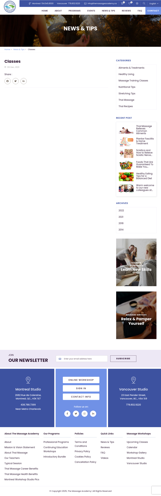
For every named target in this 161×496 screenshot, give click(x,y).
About (58, 10)
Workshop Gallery (137, 452)
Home (45, 10)
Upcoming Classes (137, 442)
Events (91, 10)
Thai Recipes (126, 106)
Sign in (81, 388)
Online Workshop (81, 380)
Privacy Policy (82, 451)
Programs (75, 10)
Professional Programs (56, 442)
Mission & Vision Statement (20, 447)
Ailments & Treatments (131, 67)
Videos (104, 458)
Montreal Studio (135, 458)
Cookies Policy (83, 456)
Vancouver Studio (137, 463)
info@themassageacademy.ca (102, 3)
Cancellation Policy (85, 462)
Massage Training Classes (133, 80)
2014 (121, 229)
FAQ (140, 10)
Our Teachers (12, 458)
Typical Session (13, 463)
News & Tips (108, 10)
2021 (121, 216)
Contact (153, 10)
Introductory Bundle (54, 456)
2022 (121, 210)
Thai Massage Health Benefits (21, 474)
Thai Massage (126, 100)
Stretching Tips (127, 93)
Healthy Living (126, 74)
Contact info (81, 396)
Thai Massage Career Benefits (21, 468)
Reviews (126, 10)
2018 (121, 223)
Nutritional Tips (127, 87)
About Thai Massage (16, 452)
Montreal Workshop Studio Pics (22, 479)
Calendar (132, 447)
